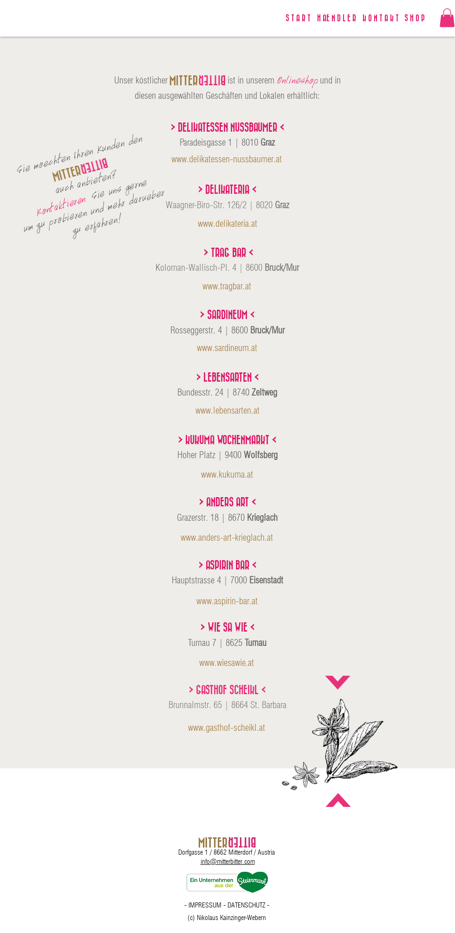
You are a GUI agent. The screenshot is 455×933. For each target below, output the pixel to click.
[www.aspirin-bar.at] (226, 601)
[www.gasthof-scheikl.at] (226, 727)
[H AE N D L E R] (336, 18)
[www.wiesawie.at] (226, 662)
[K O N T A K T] (380, 18)
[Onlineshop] (297, 80)
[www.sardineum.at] (226, 348)
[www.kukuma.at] (226, 474)
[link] (447, 17)
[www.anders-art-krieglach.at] (226, 537)
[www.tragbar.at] (226, 286)
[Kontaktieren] (60, 205)
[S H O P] (414, 18)
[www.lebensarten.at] (227, 410)
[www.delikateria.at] (227, 223)
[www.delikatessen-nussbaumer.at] (226, 159)
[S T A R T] (298, 18)
